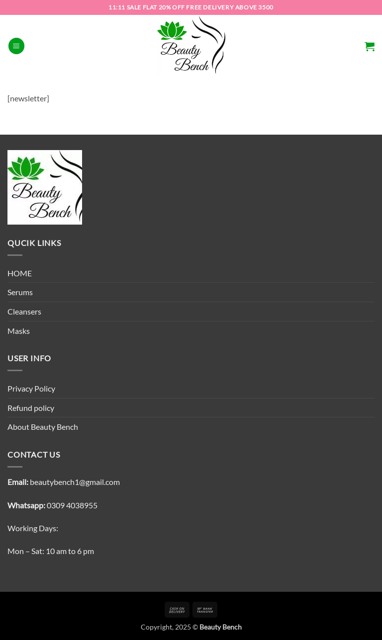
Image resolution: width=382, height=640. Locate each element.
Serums (20, 292)
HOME (19, 273)
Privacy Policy (31, 388)
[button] (16, 46)
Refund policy (30, 407)
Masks (18, 330)
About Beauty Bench (42, 426)
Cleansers (24, 311)
